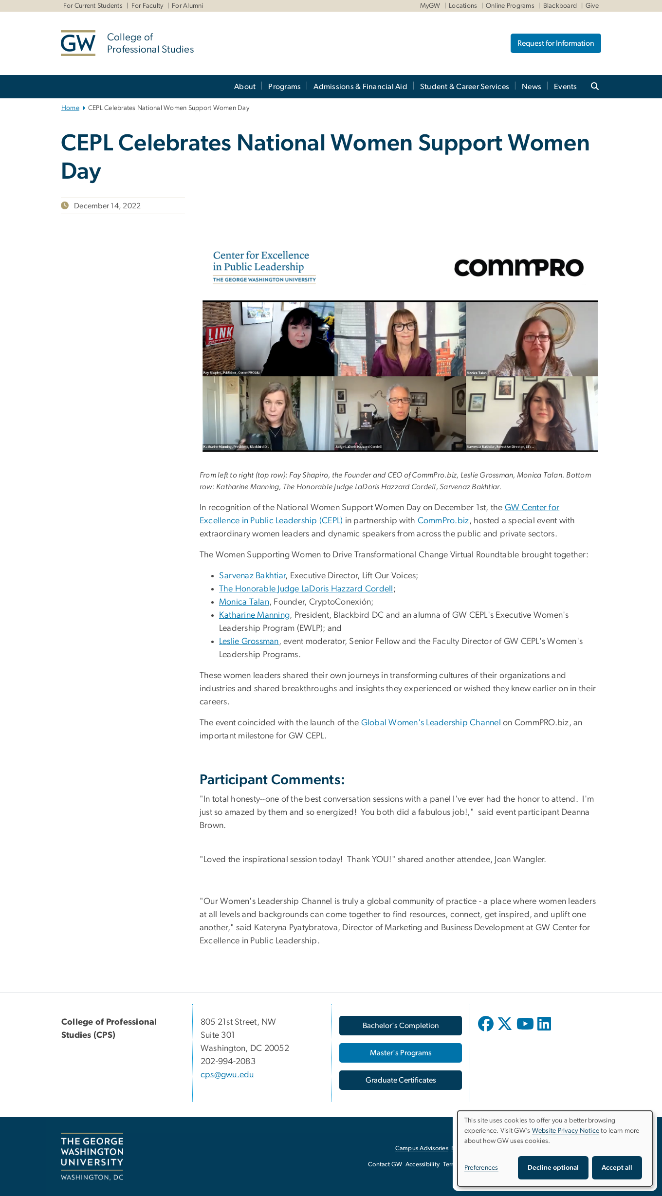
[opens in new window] (487, 1031)
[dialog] (555, 1148)
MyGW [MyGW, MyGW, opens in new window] (430, 5)
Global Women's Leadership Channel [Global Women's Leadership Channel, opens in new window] (431, 722)
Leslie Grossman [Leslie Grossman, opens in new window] (249, 641)
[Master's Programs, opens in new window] (400, 1053)
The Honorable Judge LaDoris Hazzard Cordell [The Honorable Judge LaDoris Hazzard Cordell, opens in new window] (306, 589)
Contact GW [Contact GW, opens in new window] (385, 1164)
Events (565, 87)
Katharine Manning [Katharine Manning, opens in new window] (254, 615)
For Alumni (187, 5)
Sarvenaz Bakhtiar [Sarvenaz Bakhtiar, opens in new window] (252, 575)
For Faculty (147, 5)
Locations (463, 5)
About (245, 87)
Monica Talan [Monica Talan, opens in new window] (244, 602)
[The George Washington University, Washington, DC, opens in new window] (92, 1156)
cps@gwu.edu (227, 1074)
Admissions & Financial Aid (360, 87)
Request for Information (555, 43)
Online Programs (510, 5)
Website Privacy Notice (566, 1130)
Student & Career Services (464, 87)
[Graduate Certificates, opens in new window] (400, 1080)
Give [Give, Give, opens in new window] (592, 5)
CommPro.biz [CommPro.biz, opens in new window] (442, 520)
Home (70, 108)
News (531, 87)
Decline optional (553, 1167)
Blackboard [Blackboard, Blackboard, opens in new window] (560, 5)
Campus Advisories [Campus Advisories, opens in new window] (421, 1148)
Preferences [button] (481, 1167)
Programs (284, 87)
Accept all (617, 1167)
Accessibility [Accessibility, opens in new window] (422, 1164)
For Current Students (93, 5)
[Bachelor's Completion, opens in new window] (400, 1025)
